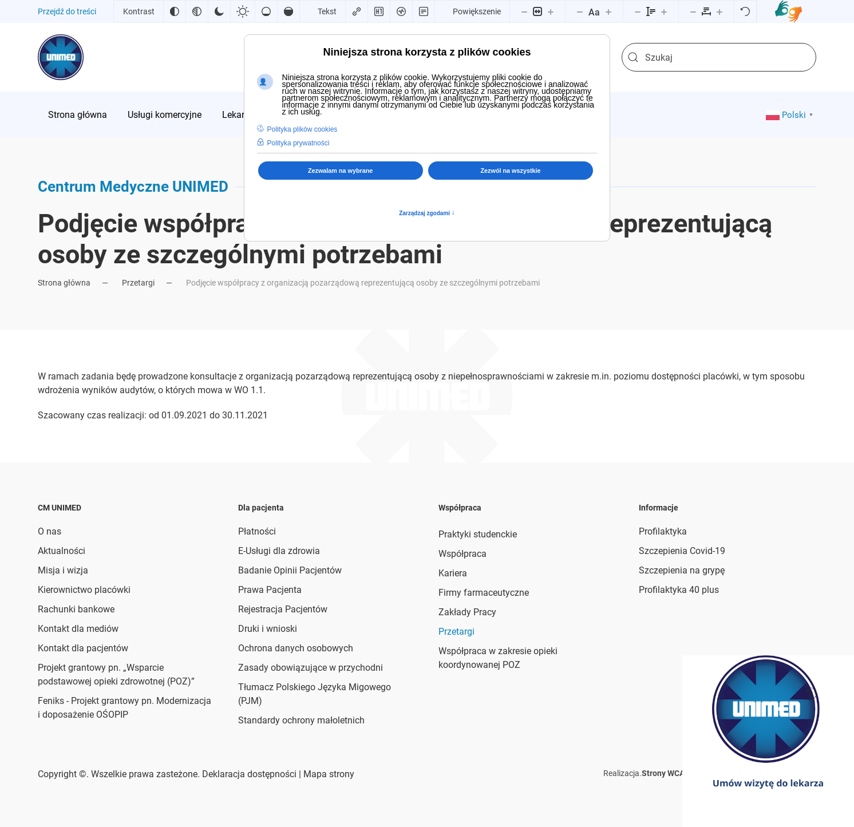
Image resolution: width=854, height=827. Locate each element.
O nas (49, 531)
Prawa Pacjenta (270, 589)
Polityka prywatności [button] (298, 143)
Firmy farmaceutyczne (483, 592)
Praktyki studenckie (477, 534)
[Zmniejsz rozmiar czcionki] (579, 11)
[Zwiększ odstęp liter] (719, 11)
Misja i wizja (63, 570)
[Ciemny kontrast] (219, 11)
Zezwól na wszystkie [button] (511, 170)
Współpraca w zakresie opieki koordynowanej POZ (498, 658)
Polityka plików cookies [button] (302, 129)
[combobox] (719, 57)
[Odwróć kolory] (174, 11)
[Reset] (745, 11)
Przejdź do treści (67, 11)
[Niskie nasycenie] (266, 11)
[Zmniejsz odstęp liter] (693, 11)
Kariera (452, 573)
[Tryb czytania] (423, 11)
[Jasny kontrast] (242, 11)
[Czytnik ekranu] (401, 11)
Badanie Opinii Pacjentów (290, 570)
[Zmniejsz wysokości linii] (637, 11)
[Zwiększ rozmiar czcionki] (608, 11)
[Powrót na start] (61, 57)
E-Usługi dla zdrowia (279, 550)
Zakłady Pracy (467, 612)
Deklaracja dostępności (249, 774)
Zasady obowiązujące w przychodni (310, 667)
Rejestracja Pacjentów (282, 609)
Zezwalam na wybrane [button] (340, 170)
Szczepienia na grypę (682, 570)
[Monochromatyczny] (196, 11)
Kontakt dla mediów (78, 628)
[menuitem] (77, 114)
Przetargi (456, 631)
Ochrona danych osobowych (295, 648)
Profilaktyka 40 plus (679, 589)
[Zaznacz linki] (356, 11)
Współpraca (462, 553)
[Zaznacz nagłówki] (378, 11)
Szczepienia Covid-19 (682, 550)
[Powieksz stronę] (550, 11)
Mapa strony (327, 774)
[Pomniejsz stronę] (524, 11)
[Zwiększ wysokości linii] (664, 11)
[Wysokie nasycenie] (288, 11)
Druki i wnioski (267, 628)
